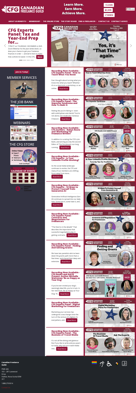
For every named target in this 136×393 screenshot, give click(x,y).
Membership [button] (34, 21)
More (40, 57)
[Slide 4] (32, 60)
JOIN (108, 10)
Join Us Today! (22, 72)
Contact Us (103, 21)
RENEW (109, 15)
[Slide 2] (24, 60)
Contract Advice (119, 21)
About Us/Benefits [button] (17, 21)
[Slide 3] (28, 60)
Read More (63, 88)
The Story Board (69, 21)
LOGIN (109, 5)
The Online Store (51, 21)
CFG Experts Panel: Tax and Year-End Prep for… (23, 36)
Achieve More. (73, 13)
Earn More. (73, 9)
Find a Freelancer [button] (86, 21)
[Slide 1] (20, 60)
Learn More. (74, 4)
